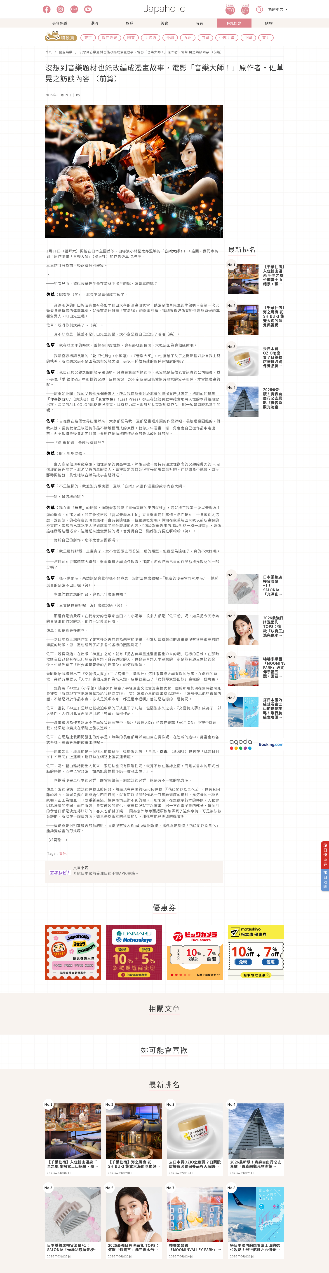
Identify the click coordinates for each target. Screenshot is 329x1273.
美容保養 (60, 23)
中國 (248, 37)
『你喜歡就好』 (59, 399)
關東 (131, 37)
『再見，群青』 (158, 751)
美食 (164, 23)
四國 (205, 37)
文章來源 (81, 867)
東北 (266, 37)
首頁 (48, 52)
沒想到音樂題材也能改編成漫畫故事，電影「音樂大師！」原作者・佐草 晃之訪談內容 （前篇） (152, 52)
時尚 (199, 23)
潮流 (95, 23)
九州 (188, 37)
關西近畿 (109, 37)
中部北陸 (227, 37)
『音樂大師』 (80, 256)
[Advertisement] (258, 172)
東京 (88, 37)
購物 (269, 23)
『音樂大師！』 (174, 251)
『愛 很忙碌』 (101, 355)
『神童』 (78, 507)
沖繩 (170, 37)
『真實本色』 (106, 399)
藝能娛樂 (234, 23)
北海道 (150, 37)
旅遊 (130, 23)
